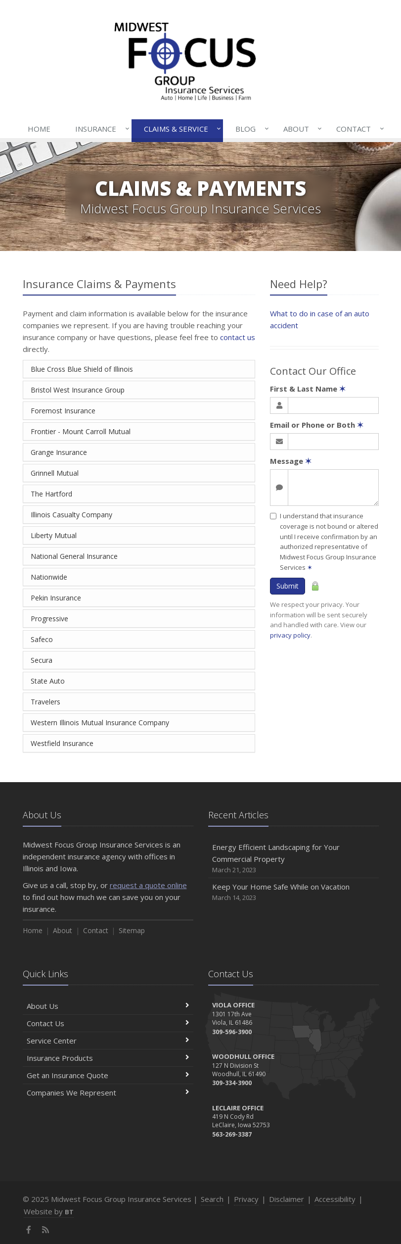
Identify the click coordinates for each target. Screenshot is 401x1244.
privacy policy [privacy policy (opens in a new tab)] (290, 635)
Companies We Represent (108, 1092)
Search (212, 1199)
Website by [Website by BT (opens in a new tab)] (49, 1211)
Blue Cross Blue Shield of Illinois (82, 369)
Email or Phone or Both (316, 425)
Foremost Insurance (63, 410)
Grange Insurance (59, 452)
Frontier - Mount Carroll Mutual (81, 431)
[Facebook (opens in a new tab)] (29, 1229)
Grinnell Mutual (55, 473)
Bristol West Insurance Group (78, 390)
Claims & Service (180, 128)
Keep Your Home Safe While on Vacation (293, 892)
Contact (358, 128)
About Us (108, 1006)
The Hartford (51, 493)
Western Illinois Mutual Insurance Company (100, 722)
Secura (41, 660)
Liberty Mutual (54, 535)
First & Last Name (308, 389)
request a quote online (148, 885)
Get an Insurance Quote (108, 1075)
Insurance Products (108, 1058)
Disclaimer (286, 1199)
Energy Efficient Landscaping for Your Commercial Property (293, 858)
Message (291, 461)
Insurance (100, 128)
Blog (250, 128)
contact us (237, 337)
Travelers (45, 701)
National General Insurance (74, 556)
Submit (287, 586)
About (300, 128)
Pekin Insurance (56, 597)
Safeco (42, 639)
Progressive (49, 618)
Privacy (246, 1199)
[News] (46, 1229)
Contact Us (108, 1023)
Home (39, 129)
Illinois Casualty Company (71, 514)
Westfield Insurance (62, 743)
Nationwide (49, 577)
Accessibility (335, 1199)
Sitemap (132, 930)
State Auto (48, 681)
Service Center (108, 1040)
